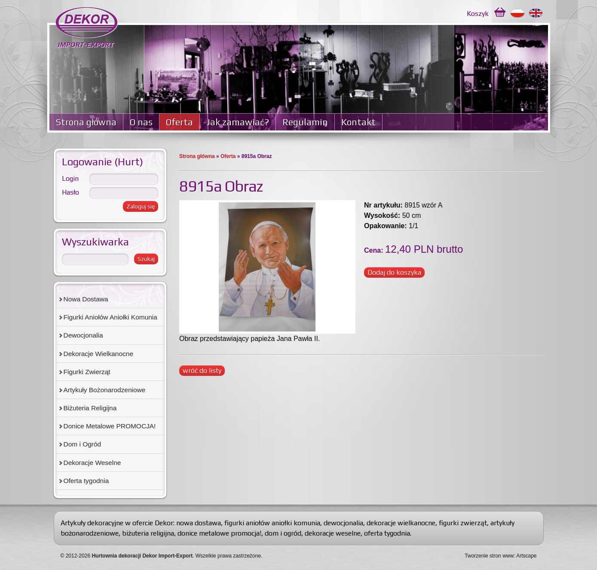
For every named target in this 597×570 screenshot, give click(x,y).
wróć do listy (202, 370)
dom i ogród (283, 533)
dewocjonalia (343, 523)
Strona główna (86, 122)
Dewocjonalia (83, 335)
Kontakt (358, 122)
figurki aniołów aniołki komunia (272, 523)
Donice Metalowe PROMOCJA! (110, 426)
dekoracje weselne (333, 533)
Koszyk (478, 13)
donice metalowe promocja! (219, 533)
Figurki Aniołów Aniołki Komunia (110, 317)
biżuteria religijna (148, 533)
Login (70, 178)
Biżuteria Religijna (90, 408)
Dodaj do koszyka (394, 272)
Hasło (70, 192)
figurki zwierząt (463, 523)
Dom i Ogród (82, 444)
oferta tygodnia (387, 533)
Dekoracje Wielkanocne (99, 353)
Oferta (179, 122)
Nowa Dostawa (86, 299)
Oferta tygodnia (86, 480)
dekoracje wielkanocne (401, 523)
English (536, 13)
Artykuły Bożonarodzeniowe (105, 389)
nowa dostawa (198, 523)
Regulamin (305, 122)
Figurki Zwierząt (87, 371)
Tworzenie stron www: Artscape (500, 556)
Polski (517, 13)
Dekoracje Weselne (92, 462)
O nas (141, 122)
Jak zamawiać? (237, 122)
